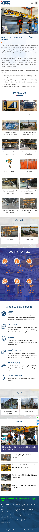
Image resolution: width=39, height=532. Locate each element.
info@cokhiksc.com (24, 520)
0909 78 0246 (9, 520)
